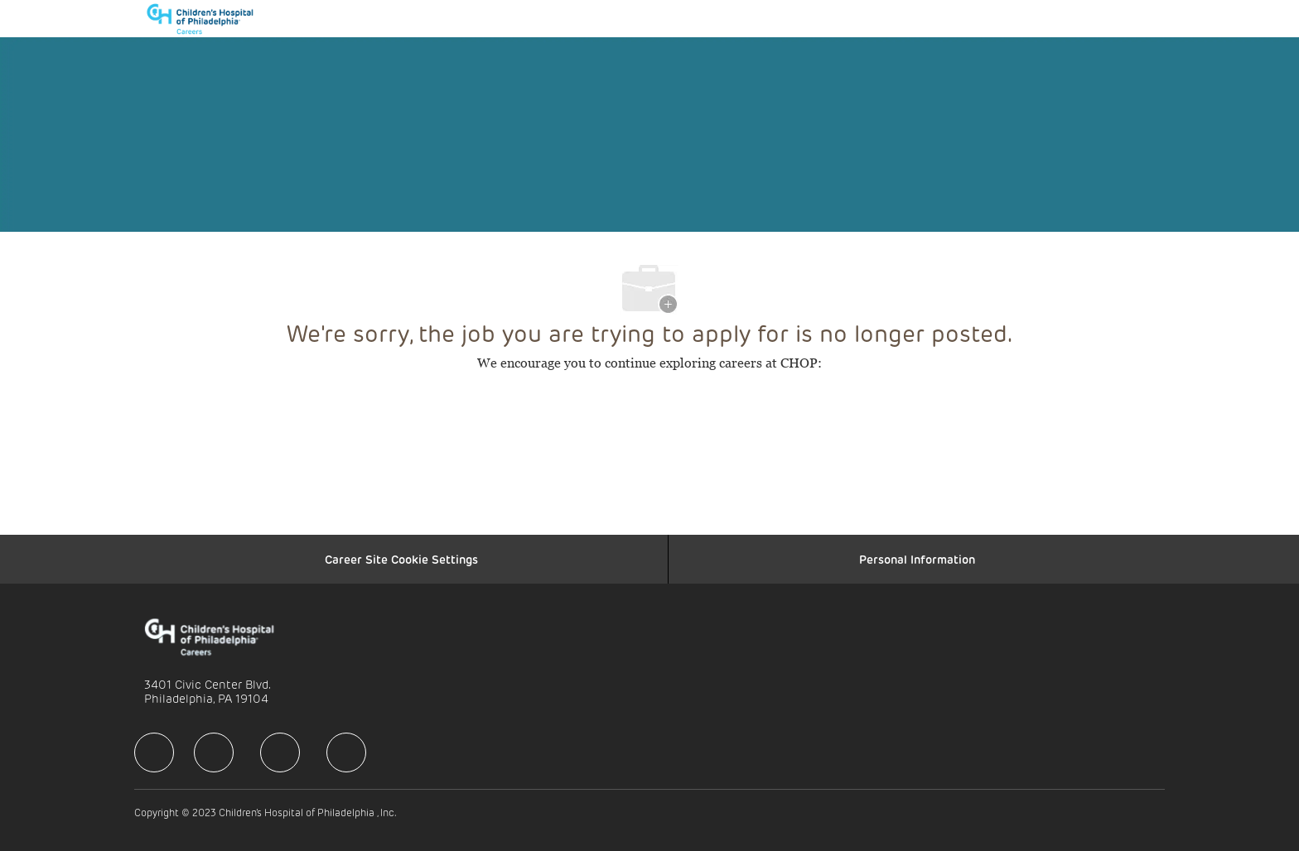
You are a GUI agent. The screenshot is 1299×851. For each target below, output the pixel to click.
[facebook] (154, 752)
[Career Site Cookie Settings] (401, 559)
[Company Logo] (208, 18)
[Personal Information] (917, 559)
